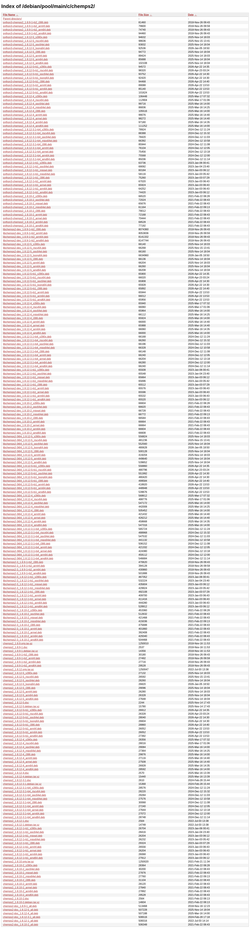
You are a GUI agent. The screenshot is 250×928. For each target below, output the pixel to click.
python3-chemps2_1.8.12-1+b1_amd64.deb (28, 192)
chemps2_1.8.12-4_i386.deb (19, 754)
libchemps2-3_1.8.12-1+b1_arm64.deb (25, 602)
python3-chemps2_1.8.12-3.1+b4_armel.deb (28, 151)
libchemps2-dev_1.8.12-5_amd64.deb (24, 270)
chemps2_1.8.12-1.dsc (16, 821)
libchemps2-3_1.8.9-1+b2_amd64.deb (24, 573)
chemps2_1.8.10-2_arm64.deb (20, 891)
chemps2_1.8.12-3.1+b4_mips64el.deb (25, 798)
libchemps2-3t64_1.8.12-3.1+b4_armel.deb (27, 551)
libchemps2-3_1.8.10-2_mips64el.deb (24, 621)
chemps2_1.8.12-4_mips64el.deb (22, 750)
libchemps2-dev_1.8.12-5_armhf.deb (24, 262)
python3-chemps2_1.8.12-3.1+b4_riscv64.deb (29, 133)
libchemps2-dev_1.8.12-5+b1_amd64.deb (26, 299)
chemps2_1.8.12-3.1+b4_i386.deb (22, 802)
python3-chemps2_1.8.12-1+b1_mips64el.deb (29, 174)
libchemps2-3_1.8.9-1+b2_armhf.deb (24, 565)
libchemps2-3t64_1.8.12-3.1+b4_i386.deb (26, 543)
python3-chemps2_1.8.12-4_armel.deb (25, 118)
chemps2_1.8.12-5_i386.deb (19, 688)
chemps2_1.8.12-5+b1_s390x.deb (22, 710)
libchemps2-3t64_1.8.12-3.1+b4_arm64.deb (28, 554)
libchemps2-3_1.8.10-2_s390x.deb (22, 610)
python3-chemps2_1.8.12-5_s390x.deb (25, 37)
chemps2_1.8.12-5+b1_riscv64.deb (23, 713)
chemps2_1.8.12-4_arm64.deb (20, 765)
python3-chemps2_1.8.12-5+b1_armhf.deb (27, 85)
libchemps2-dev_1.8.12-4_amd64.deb (24, 333)
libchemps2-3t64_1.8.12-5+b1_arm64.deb (27, 488)
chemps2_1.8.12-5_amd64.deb (20, 699)
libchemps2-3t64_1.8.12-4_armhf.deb (24, 514)
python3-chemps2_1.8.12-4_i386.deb (24, 111)
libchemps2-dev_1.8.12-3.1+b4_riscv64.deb (28, 340)
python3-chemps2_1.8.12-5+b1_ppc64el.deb (28, 74)
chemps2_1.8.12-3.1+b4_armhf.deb (23, 806)
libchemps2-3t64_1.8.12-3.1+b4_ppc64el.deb (28, 536)
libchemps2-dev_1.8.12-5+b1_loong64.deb (27, 285)
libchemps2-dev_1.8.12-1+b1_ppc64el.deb (27, 373)
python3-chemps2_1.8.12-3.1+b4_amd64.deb (29, 159)
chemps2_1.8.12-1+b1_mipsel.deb (22, 835)
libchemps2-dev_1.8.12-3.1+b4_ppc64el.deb (28, 344)
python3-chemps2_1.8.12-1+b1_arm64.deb (27, 188)
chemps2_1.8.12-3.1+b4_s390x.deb (23, 787)
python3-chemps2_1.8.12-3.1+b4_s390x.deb (28, 129)
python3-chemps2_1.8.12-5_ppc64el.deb (26, 44)
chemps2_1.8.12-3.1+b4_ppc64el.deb (24, 795)
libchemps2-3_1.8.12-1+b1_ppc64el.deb (26, 580)
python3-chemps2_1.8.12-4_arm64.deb (25, 122)
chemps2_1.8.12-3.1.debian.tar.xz (22, 784)
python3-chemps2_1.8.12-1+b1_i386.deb (26, 177)
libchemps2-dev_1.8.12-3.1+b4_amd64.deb (27, 366)
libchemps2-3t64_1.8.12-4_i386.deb (23, 510)
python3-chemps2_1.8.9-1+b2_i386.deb (25, 22)
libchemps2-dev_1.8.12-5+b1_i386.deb (25, 288)
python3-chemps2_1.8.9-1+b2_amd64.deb (27, 33)
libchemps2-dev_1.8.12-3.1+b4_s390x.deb (27, 336)
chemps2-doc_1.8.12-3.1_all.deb (21, 917)
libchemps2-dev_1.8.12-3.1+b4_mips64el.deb (29, 347)
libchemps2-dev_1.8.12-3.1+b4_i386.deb (26, 351)
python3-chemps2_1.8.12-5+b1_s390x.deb (27, 66)
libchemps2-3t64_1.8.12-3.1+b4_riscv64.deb (28, 532)
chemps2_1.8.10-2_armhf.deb (20, 884)
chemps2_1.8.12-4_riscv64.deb (21, 743)
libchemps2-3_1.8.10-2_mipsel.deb (23, 617)
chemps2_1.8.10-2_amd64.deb (20, 895)
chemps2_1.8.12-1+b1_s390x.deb (22, 828)
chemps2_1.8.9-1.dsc (15, 647)
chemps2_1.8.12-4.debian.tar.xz (21, 776)
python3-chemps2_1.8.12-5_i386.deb (24, 52)
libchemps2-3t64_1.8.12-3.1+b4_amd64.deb (28, 558)
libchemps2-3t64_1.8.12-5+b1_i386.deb (25, 480)
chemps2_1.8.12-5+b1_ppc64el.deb (23, 717)
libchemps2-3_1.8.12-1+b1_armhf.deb (24, 595)
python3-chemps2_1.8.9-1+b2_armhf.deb (26, 26)
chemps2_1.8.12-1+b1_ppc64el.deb (23, 832)
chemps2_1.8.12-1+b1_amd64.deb (23, 858)
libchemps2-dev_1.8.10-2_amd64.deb (24, 432)
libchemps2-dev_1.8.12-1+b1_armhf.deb (26, 388)
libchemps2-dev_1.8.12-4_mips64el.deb (25, 314)
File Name (9, 14)
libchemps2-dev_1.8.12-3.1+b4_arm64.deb (27, 362)
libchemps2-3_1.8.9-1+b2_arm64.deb (24, 569)
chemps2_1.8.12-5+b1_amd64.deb (23, 736)
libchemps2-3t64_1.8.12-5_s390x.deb (24, 436)
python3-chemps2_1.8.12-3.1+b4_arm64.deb (28, 155)
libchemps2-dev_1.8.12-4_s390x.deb (24, 303)
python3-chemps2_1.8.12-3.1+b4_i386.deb (27, 144)
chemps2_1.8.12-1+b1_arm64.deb (22, 854)
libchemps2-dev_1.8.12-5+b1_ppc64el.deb (27, 281)
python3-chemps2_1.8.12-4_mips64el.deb (27, 107)
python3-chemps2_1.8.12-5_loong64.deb (26, 48)
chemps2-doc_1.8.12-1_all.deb (20, 920)
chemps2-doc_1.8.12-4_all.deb (20, 913)
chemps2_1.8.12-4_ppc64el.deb (21, 747)
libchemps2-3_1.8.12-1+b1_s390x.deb (25, 577)
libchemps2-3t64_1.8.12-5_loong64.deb (25, 447)
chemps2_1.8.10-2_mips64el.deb (22, 876)
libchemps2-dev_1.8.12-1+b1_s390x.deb (26, 369)
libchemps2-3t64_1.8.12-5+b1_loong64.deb (27, 477)
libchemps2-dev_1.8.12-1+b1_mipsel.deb (26, 377)
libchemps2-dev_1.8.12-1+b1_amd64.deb (26, 399)
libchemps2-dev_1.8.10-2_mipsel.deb (24, 410)
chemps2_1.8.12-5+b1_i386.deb (21, 724)
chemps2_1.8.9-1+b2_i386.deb (20, 654)
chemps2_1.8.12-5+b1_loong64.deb (23, 721)
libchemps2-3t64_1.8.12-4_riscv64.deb (25, 499)
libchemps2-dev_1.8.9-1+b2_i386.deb (24, 229)
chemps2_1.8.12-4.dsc (16, 773)
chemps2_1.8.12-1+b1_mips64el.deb (24, 839)
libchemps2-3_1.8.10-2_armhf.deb (22, 628)
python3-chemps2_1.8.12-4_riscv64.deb (26, 100)
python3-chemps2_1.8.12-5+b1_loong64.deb (28, 78)
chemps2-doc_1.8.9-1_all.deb (20, 906)
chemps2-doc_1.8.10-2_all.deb (20, 924)
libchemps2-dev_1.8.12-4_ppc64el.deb (25, 310)
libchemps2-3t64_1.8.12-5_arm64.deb (24, 458)
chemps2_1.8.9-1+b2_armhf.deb (21, 658)
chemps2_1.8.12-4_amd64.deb (20, 769)
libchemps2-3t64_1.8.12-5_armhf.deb (24, 455)
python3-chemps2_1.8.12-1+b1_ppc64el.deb (28, 166)
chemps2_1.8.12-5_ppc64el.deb (21, 680)
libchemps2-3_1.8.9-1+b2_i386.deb (23, 562)
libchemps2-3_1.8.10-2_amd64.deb (23, 639)
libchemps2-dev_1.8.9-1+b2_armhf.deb (25, 233)
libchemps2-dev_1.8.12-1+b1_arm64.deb (26, 395)
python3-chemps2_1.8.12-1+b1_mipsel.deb (27, 170)
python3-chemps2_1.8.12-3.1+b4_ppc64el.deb (29, 137)
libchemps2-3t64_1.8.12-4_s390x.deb (24, 495)
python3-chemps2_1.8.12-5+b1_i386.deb (26, 81)
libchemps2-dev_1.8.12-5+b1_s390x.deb (26, 274)
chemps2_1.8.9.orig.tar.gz (17, 643)
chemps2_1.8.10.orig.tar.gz (18, 861)
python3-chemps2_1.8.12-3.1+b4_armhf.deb (28, 148)
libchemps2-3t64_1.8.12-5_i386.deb (23, 451)
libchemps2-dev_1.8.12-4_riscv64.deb (24, 307)
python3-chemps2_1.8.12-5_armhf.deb (25, 55)
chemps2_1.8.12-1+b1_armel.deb (22, 850)
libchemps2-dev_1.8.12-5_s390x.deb (24, 244)
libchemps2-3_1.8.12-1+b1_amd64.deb (25, 606)
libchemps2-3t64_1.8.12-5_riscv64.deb (25, 440)
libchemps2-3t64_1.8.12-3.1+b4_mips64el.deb (29, 540)
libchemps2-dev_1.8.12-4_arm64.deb (24, 329)
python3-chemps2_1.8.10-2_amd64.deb (25, 225)
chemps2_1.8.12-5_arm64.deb (20, 695)
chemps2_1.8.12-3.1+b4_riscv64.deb (24, 791)
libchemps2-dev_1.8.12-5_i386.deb (23, 259)
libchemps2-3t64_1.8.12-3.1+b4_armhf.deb (27, 547)
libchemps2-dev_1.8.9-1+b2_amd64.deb (26, 240)
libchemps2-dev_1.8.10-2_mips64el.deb (25, 414)
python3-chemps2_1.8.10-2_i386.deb (24, 211)
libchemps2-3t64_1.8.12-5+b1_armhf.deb (26, 484)
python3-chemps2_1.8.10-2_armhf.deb (25, 214)
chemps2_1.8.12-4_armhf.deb (20, 758)
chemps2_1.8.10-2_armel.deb (20, 887)
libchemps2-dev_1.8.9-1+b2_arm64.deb (25, 237)
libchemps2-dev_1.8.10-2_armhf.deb (24, 421)
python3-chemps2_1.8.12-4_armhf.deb (25, 115)
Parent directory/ (12, 18)
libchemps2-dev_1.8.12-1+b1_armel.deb (26, 392)
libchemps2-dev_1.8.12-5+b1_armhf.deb (26, 292)
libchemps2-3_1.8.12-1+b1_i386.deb (23, 591)
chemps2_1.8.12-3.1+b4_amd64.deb (24, 817)
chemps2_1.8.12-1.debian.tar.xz (21, 824)
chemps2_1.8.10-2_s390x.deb (20, 865)
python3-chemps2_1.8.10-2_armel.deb (25, 218)
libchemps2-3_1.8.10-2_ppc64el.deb (23, 614)
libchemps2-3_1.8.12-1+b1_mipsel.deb (25, 584)
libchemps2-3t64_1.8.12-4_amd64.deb (25, 525)
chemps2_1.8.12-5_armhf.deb (20, 691)
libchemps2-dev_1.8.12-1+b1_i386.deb (25, 384)
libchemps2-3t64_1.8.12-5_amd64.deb (25, 462)
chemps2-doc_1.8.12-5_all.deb (20, 909)
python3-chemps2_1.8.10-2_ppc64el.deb (26, 200)
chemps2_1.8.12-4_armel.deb (20, 761)
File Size (144, 14)
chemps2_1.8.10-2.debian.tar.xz (21, 902)
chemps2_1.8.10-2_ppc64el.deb (21, 869)
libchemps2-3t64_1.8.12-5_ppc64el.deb (25, 443)
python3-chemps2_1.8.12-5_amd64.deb (25, 63)
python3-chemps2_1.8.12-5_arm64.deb (25, 59)
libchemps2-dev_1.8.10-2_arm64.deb (24, 429)
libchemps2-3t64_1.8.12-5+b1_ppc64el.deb (27, 473)
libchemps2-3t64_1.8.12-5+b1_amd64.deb (27, 492)
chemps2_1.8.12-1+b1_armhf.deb (22, 847)
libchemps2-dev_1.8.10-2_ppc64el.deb (25, 406)
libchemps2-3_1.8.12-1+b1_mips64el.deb (26, 588)
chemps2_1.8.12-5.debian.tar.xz (21, 706)
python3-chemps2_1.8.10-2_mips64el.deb (27, 207)
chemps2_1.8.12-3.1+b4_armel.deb (23, 810)
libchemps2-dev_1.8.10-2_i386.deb (23, 418)
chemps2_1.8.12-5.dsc (16, 702)
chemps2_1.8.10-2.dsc (16, 898)
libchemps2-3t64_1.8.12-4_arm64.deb (24, 521)
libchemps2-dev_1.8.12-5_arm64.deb (24, 266)
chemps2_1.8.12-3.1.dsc (17, 780)
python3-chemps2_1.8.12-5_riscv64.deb (26, 41)
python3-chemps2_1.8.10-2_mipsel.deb (25, 203)
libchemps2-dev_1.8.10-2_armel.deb (23, 425)
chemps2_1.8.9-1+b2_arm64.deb (22, 662)
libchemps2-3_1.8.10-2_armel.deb (22, 632)
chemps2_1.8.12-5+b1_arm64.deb (22, 732)
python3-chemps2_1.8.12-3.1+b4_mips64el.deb (30, 140)
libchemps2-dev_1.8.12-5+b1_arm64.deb (26, 296)
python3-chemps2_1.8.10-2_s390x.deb (25, 196)
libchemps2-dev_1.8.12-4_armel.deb (23, 325)
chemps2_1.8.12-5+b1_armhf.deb (22, 728)
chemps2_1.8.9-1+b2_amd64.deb (22, 665)
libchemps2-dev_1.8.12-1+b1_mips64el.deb (28, 381)
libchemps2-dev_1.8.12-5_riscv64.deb (24, 248)
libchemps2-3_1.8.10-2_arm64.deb (23, 636)
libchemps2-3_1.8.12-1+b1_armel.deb (24, 599)
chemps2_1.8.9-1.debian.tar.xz (20, 651)
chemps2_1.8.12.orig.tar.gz (18, 669)
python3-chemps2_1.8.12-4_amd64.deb (25, 126)
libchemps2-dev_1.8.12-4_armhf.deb (24, 321)
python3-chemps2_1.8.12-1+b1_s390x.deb (27, 163)
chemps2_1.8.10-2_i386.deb (19, 880)
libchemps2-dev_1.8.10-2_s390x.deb (24, 403)
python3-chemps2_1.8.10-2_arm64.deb (25, 222)
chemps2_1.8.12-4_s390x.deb (20, 739)
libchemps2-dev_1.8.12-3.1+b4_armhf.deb (27, 355)
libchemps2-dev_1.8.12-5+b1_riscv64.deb (27, 277)
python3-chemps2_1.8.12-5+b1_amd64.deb (28, 92)
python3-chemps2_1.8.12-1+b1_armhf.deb (27, 181)
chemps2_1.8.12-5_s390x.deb (20, 673)
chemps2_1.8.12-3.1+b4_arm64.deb (23, 813)
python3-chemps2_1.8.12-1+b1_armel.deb (27, 185)
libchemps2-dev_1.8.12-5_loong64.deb (25, 255)
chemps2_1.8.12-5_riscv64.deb (21, 676)
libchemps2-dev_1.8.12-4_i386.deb (23, 318)
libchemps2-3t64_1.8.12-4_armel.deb (24, 517)
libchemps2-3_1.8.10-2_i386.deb (21, 625)
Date (191, 14)
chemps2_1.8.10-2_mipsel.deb (20, 872)
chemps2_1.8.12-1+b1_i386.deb (21, 843)
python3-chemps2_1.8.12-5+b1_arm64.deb (27, 89)
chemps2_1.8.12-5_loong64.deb (21, 684)
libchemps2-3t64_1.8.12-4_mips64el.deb (26, 506)
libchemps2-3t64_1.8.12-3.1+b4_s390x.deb (27, 529)
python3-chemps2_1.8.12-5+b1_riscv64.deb (28, 70)
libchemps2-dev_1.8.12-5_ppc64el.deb (25, 251)
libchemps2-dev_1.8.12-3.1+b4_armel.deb (27, 358)
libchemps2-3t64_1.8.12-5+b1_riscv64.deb (27, 469)
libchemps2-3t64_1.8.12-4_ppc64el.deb (25, 503)
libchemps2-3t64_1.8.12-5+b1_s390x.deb (26, 466)
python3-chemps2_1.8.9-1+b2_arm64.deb (27, 29)
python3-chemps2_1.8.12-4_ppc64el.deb (26, 103)
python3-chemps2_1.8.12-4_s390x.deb (25, 96)
